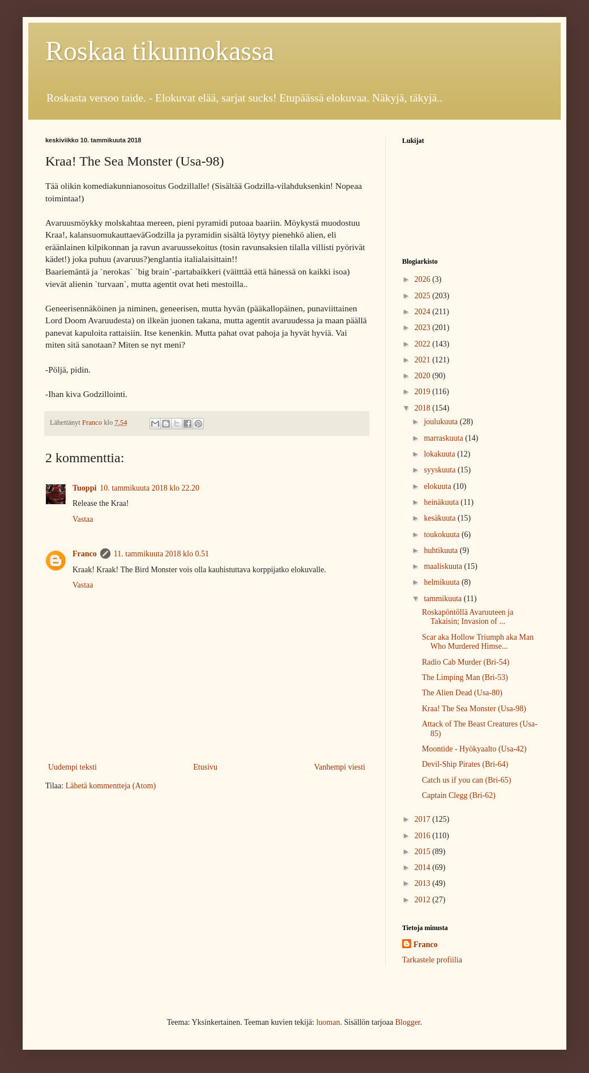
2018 (424, 408)
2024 (424, 311)
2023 (424, 327)
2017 (424, 819)
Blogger (407, 1022)
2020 (424, 375)
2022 (424, 344)
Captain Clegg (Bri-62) (459, 795)
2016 (424, 835)
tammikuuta (443, 598)
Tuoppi (84, 488)
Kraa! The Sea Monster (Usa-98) (474, 708)
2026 (424, 279)
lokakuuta (440, 454)
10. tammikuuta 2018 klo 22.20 (149, 488)
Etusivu (205, 767)
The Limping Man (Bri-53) (465, 677)
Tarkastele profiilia (432, 960)
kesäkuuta (440, 518)
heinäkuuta (442, 502)
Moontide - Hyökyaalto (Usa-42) (474, 749)
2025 (424, 296)
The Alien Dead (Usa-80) (462, 692)
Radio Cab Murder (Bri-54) (465, 662)
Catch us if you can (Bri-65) (466, 780)
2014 (424, 867)
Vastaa (82, 519)
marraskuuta (444, 438)
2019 (424, 391)
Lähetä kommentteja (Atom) (111, 785)
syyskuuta (441, 470)
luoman (328, 1022)
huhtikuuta (441, 550)
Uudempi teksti (72, 767)
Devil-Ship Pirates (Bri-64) (465, 764)
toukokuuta (443, 534)
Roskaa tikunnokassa (159, 51)
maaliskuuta (444, 566)
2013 (424, 883)
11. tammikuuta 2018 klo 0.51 (161, 554)
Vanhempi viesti (339, 767)
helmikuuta (443, 582)
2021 (424, 360)
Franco (84, 554)
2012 (424, 899)
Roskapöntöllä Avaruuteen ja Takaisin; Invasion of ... (467, 617)
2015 (424, 851)
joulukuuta (441, 421)
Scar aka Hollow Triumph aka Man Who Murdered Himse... (477, 642)
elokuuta (438, 486)
